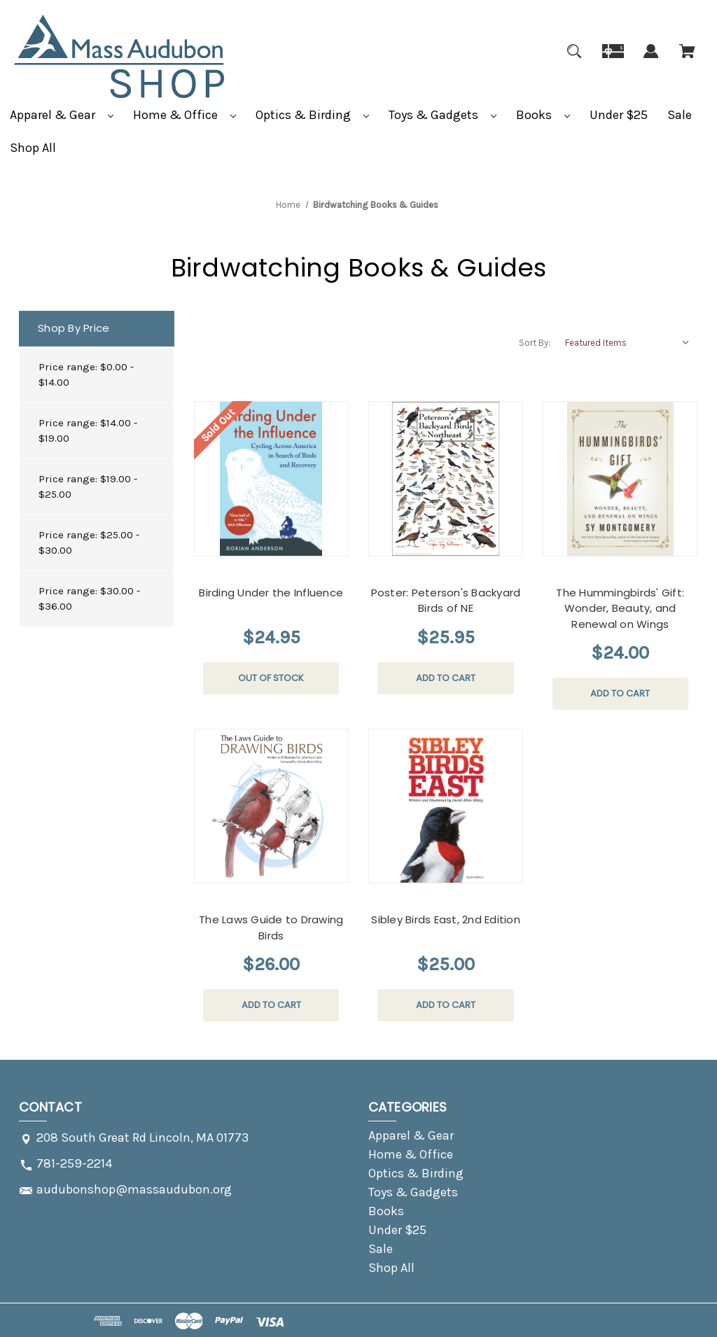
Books (543, 114)
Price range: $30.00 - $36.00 (89, 598)
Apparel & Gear (61, 114)
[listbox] (628, 343)
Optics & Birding (312, 114)
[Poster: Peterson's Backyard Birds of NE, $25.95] (445, 478)
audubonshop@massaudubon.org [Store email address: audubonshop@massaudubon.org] (134, 1189)
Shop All (33, 147)
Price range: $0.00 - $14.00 (86, 374)
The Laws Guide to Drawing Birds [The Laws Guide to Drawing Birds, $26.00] (271, 927)
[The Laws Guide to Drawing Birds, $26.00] (271, 806)
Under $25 (619, 114)
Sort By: (534, 342)
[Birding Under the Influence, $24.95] (271, 478)
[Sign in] (651, 59)
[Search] (574, 59)
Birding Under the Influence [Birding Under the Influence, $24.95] (271, 592)
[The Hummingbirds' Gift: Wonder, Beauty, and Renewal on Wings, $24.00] (620, 478)
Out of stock (271, 678)
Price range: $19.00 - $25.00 (88, 486)
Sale (679, 114)
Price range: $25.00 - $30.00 (89, 542)
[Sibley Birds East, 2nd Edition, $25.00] (445, 806)
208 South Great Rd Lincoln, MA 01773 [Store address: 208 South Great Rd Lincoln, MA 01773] (142, 1137)
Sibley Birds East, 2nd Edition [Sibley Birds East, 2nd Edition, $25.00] (445, 919)
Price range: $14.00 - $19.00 (88, 430)
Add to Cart (445, 678)
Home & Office (184, 114)
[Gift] (613, 59)
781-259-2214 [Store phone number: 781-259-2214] (74, 1163)
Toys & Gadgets (442, 114)
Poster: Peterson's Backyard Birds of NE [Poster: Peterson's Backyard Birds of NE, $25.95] (446, 600)
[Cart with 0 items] (687, 59)
